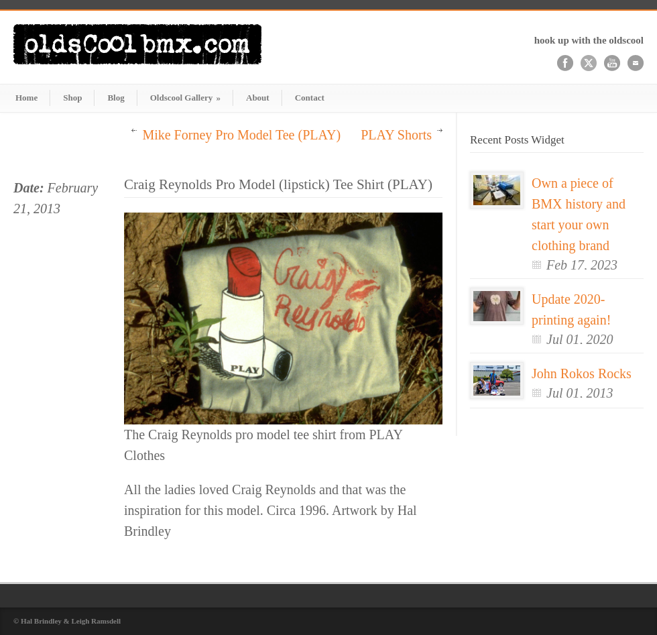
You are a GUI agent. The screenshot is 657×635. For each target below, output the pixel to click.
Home (26, 98)
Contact (309, 98)
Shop (72, 98)
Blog (115, 98)
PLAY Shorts (396, 134)
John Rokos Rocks (582, 373)
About (258, 98)
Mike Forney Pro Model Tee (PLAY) (241, 134)
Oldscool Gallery (185, 98)
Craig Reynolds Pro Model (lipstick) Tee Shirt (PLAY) (278, 184)
